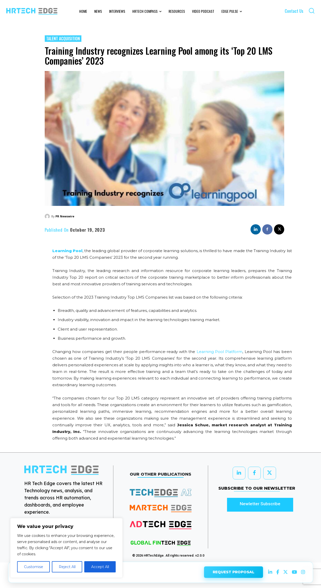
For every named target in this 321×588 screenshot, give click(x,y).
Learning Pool (67, 250)
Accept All (100, 567)
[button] (311, 10)
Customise (33, 567)
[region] (66, 548)
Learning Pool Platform (220, 351)
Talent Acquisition (63, 38)
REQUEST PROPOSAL (233, 572)
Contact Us (294, 11)
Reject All (67, 567)
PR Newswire (64, 216)
